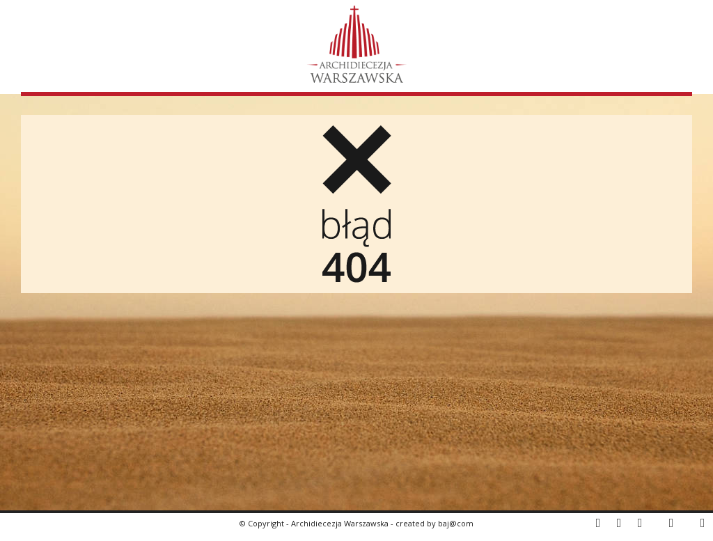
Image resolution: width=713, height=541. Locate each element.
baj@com (455, 523)
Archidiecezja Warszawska (340, 523)
